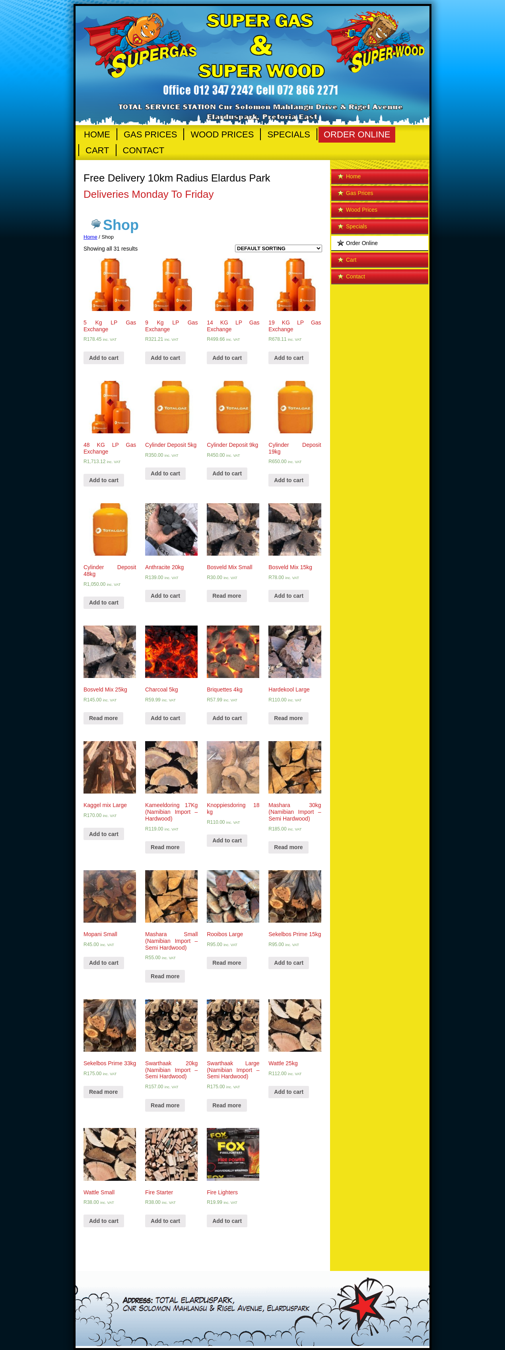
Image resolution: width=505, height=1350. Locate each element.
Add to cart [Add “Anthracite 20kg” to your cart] (165, 596)
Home (97, 134)
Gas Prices (150, 134)
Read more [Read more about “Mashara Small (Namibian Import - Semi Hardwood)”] (165, 976)
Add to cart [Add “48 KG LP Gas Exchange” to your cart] (103, 480)
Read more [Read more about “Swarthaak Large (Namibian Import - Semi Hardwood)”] (226, 1105)
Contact (144, 150)
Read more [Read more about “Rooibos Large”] (226, 963)
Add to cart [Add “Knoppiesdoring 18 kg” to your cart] (227, 840)
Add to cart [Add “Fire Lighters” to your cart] (227, 1221)
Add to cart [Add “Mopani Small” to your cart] (103, 963)
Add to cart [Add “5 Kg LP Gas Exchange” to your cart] (103, 358)
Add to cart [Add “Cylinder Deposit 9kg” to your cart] (227, 473)
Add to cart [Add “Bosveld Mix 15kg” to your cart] (288, 596)
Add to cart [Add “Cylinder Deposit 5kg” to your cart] (165, 473)
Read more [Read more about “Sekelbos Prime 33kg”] (103, 1092)
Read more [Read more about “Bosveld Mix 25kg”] (103, 718)
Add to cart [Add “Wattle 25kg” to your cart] (288, 1092)
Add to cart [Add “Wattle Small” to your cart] (103, 1221)
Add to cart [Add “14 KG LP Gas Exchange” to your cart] (227, 358)
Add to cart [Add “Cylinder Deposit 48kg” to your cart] (103, 602)
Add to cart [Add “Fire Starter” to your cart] (165, 1221)
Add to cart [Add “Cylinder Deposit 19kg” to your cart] (288, 480)
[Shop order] (278, 248)
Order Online (357, 134)
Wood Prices (222, 134)
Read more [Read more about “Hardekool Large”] (288, 718)
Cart (97, 150)
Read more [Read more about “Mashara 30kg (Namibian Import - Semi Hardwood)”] (288, 847)
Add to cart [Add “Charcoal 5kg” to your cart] (165, 718)
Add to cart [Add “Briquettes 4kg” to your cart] (227, 718)
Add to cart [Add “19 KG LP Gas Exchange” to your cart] (288, 358)
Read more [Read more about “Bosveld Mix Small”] (226, 596)
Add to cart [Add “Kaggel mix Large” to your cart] (103, 834)
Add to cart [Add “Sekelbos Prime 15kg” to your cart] (288, 963)
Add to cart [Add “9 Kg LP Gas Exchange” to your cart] (165, 358)
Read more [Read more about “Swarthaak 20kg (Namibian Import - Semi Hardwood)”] (165, 1105)
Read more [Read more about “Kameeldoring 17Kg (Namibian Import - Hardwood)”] (165, 847)
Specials (288, 134)
